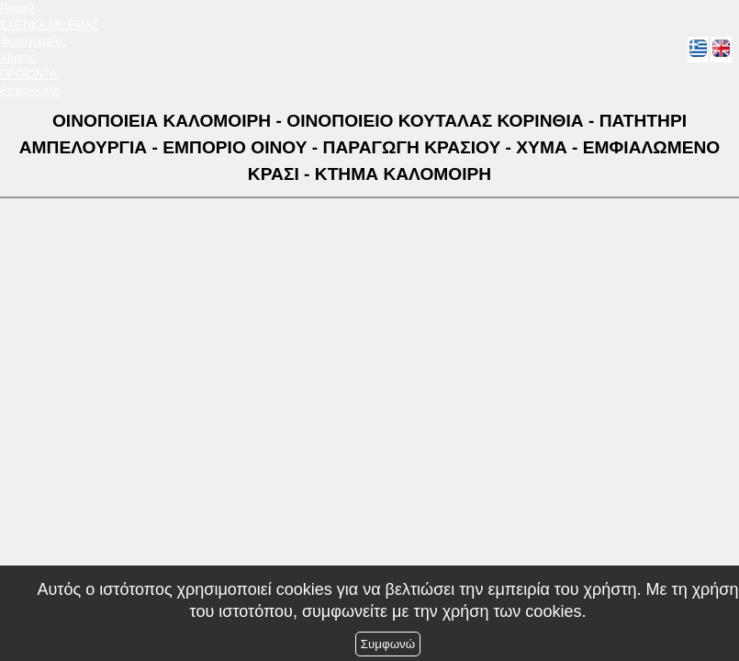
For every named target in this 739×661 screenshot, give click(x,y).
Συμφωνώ (388, 644)
